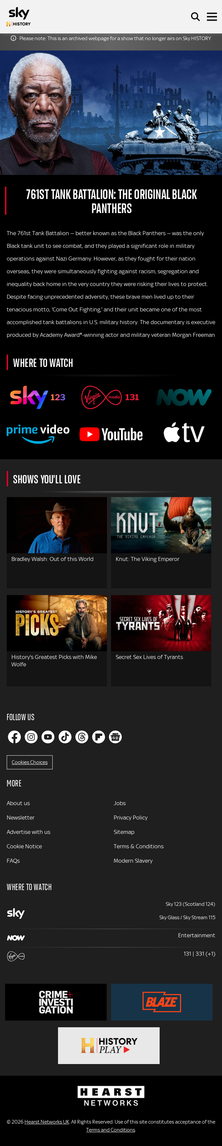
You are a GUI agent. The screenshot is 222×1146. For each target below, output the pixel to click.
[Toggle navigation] (212, 17)
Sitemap (124, 832)
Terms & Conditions (139, 846)
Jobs (120, 803)
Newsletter (21, 817)
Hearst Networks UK (46, 1122)
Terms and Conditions (110, 1130)
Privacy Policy (131, 817)
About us (18, 803)
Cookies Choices (30, 762)
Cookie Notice (24, 846)
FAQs (13, 860)
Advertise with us (28, 832)
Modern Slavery (133, 860)
